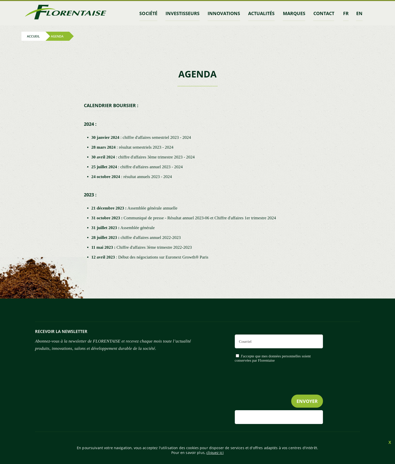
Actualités (261, 13)
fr (346, 13)
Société (148, 13)
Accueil (33, 36)
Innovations (224, 13)
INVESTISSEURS (183, 13)
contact (323, 13)
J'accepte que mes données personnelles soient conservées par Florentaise (273, 358)
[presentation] (284, 388)
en (359, 13)
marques (294, 13)
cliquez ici (215, 452)
